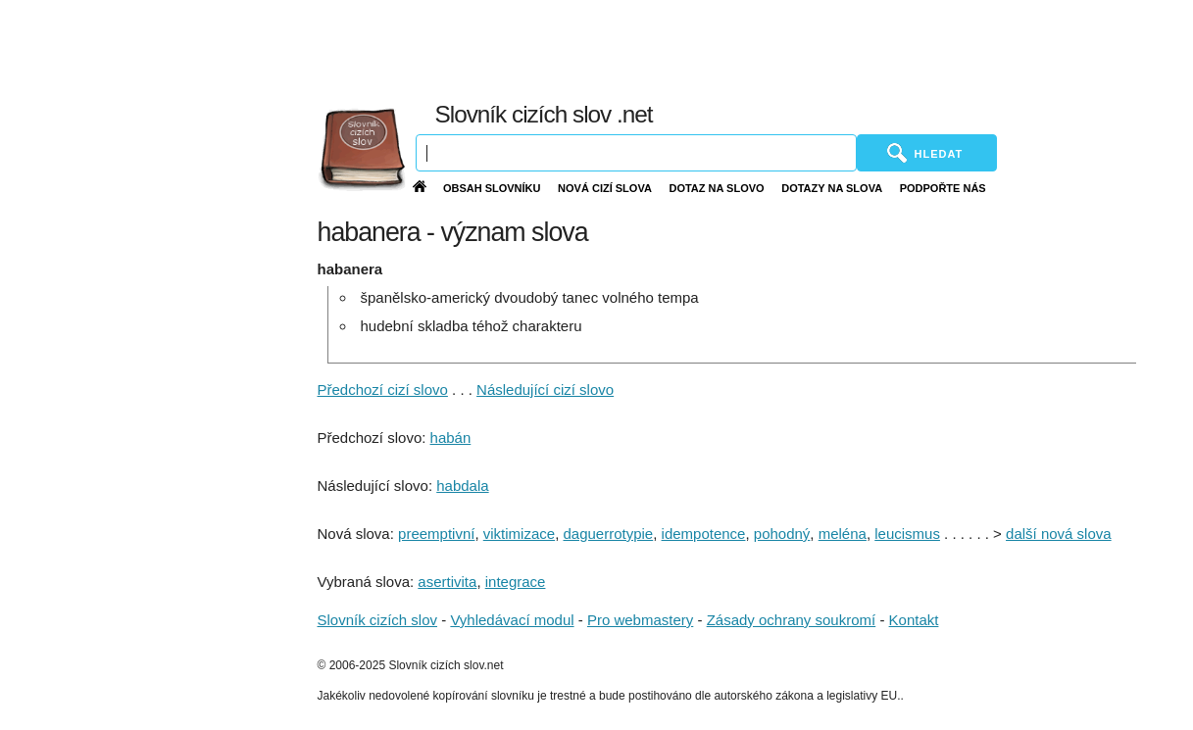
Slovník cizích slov (378, 619)
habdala (462, 485)
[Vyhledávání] (636, 152)
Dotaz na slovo (716, 188)
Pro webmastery (640, 619)
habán (451, 437)
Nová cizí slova (605, 188)
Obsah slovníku (492, 188)
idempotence (704, 533)
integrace (515, 581)
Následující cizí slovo (545, 389)
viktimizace (519, 533)
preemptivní (436, 533)
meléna (843, 533)
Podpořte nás (943, 188)
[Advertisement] (740, 49)
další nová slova (1059, 533)
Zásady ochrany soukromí (791, 619)
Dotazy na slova (831, 188)
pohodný (782, 533)
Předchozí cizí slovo (383, 389)
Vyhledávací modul (511, 619)
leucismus (907, 533)
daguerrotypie (608, 533)
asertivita (447, 581)
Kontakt (914, 619)
